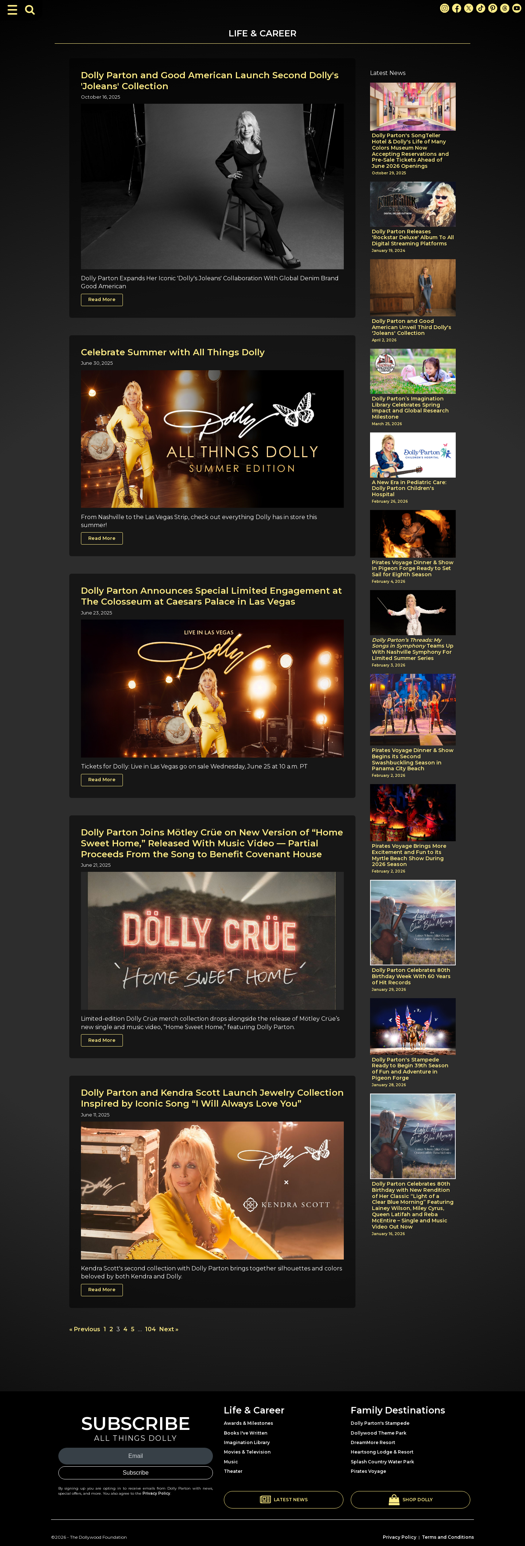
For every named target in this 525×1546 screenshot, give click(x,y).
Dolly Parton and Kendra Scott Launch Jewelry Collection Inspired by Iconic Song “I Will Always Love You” (212, 1098)
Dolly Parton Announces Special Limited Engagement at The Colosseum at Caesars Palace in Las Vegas (211, 596)
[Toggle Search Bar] (30, 10)
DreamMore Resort (373, 1442)
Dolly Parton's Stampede (380, 1423)
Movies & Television (247, 1452)
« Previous (84, 1329)
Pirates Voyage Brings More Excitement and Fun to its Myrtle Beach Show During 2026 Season (409, 855)
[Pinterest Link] (492, 8)
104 (150, 1329)
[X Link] (468, 8)
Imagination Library (247, 1442)
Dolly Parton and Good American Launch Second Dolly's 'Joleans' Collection (210, 80)
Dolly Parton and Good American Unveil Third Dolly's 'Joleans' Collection (411, 327)
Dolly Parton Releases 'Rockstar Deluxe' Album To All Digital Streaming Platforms (413, 238)
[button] (283, 1500)
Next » (169, 1329)
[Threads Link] (504, 8)
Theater (233, 1471)
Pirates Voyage (368, 1471)
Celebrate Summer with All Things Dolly (173, 352)
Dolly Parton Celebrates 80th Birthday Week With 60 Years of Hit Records (411, 976)
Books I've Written (245, 1433)
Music (231, 1461)
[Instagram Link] (444, 8)
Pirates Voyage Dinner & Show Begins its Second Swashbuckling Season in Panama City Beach (413, 759)
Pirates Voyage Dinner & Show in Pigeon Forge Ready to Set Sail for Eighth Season (413, 569)
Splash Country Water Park (382, 1461)
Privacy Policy (156, 1493)
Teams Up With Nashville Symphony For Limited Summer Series (413, 649)
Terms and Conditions (448, 1537)
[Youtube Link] (516, 8)
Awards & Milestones (248, 1423)
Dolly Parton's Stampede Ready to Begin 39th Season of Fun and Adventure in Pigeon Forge (410, 1069)
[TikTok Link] (480, 8)
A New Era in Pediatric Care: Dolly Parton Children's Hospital (409, 488)
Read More (102, 299)
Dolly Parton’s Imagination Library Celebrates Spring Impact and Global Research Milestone (410, 408)
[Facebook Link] (456, 8)
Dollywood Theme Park (379, 1433)
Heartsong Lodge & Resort (382, 1452)
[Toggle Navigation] (12, 10)
